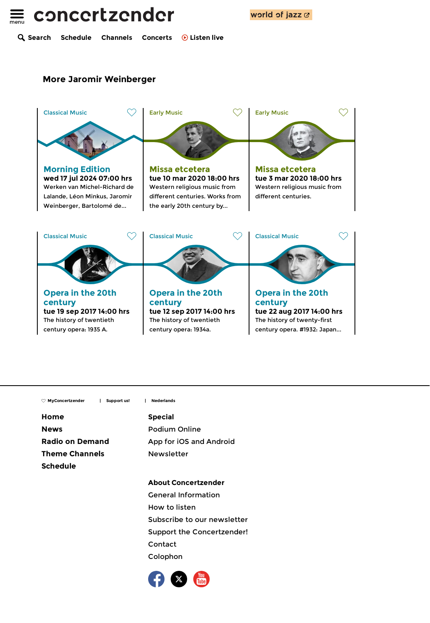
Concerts (157, 37)
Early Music (166, 112)
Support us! (118, 400)
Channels (116, 37)
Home (52, 416)
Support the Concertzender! (198, 532)
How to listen (172, 507)
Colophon (165, 556)
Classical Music (65, 112)
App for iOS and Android (191, 441)
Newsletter (168, 454)
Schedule (76, 37)
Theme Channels (72, 453)
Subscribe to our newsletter (198, 519)
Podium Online (174, 429)
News (51, 429)
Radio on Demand (75, 441)
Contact (162, 544)
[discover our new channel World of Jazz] (281, 14)
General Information (184, 495)
